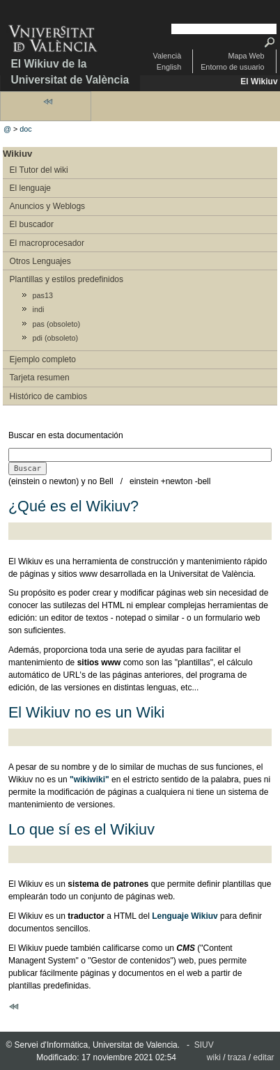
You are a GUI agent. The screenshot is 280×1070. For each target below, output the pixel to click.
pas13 (43, 295)
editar (264, 1057)
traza (237, 1057)
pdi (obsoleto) (55, 338)
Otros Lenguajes (40, 261)
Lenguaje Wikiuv (185, 916)
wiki (214, 1057)
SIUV (204, 1045)
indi (39, 309)
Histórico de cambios (48, 396)
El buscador (32, 224)
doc (25, 129)
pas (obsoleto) (56, 324)
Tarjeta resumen (40, 377)
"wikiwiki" (89, 779)
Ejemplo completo (43, 359)
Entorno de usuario (232, 67)
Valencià (167, 56)
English (169, 67)
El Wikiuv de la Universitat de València (69, 72)
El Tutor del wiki (39, 170)
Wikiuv (17, 153)
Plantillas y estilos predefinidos (66, 279)
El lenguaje (30, 188)
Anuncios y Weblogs (48, 206)
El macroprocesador (47, 243)
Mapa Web (246, 56)
